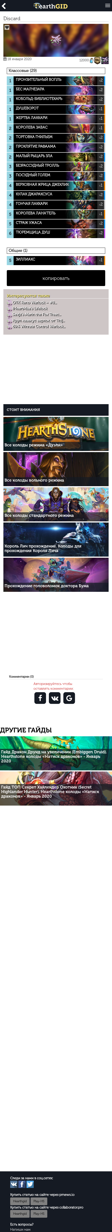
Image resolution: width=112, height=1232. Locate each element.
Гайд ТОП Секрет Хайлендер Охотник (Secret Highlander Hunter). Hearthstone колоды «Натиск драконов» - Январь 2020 (50, 792)
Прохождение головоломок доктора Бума (47, 585)
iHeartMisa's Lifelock (29, 308)
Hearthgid (20, 1201)
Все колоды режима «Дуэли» (34, 445)
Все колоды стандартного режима (39, 515)
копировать (56, 278)
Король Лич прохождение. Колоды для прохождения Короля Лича (43, 548)
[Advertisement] (57, 371)
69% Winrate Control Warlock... (38, 326)
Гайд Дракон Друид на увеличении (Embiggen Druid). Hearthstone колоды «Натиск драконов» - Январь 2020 (54, 756)
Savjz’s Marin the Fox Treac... (36, 314)
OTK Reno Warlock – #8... (34, 302)
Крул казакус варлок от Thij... (38, 320)
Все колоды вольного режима (34, 480)
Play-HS (38, 1201)
